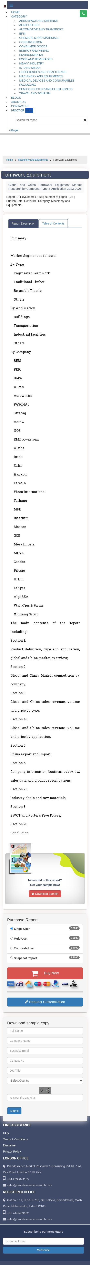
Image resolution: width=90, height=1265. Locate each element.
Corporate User (24, 948)
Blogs (16, 97)
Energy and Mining (34, 50)
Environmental (31, 55)
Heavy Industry (31, 63)
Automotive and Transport (41, 29)
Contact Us (20, 106)
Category (19, 16)
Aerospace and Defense (38, 20)
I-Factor (22, 110)
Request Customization (45, 1002)
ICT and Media (29, 67)
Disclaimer (9, 1145)
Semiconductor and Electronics (45, 89)
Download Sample (45, 893)
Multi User (21, 938)
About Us (18, 102)
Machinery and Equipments (41, 76)
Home (15, 12)
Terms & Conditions (15, 1139)
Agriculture (29, 25)
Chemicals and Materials (39, 37)
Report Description (23, 223)
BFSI (22, 33)
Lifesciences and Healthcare (42, 72)
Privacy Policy (12, 1151)
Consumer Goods (33, 46)
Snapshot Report (25, 958)
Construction (30, 42)
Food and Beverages (35, 59)
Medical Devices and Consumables (46, 80)
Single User (22, 928)
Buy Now (45, 973)
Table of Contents (53, 223)
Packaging (27, 84)
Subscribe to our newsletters (43, 1231)
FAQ (6, 1133)
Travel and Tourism (35, 93)
